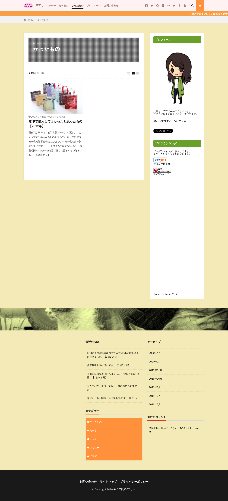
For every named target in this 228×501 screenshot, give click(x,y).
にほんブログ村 (161, 163)
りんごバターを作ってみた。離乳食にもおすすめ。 (112, 388)
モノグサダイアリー (124, 489)
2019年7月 (155, 404)
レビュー (94, 447)
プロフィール (94, 5)
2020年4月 (155, 352)
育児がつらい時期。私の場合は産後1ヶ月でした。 (114, 398)
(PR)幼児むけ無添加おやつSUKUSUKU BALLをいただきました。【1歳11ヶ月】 (113, 354)
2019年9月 (155, 387)
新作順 (40, 73)
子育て (39, 5)
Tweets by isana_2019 (165, 294)
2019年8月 (155, 395)
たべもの (63, 5)
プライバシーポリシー (134, 481)
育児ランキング (161, 174)
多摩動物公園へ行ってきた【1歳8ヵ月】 (108, 365)
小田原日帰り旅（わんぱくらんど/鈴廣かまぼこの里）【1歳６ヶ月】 (113, 375)
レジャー (51, 5)
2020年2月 (155, 361)
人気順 (32, 73)
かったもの (77, 5)
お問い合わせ (111, 5)
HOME (30, 20)
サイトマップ (108, 481)
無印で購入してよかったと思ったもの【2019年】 (55, 123)
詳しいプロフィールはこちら (169, 121)
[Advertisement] (177, 236)
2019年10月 (155, 378)
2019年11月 (155, 370)
